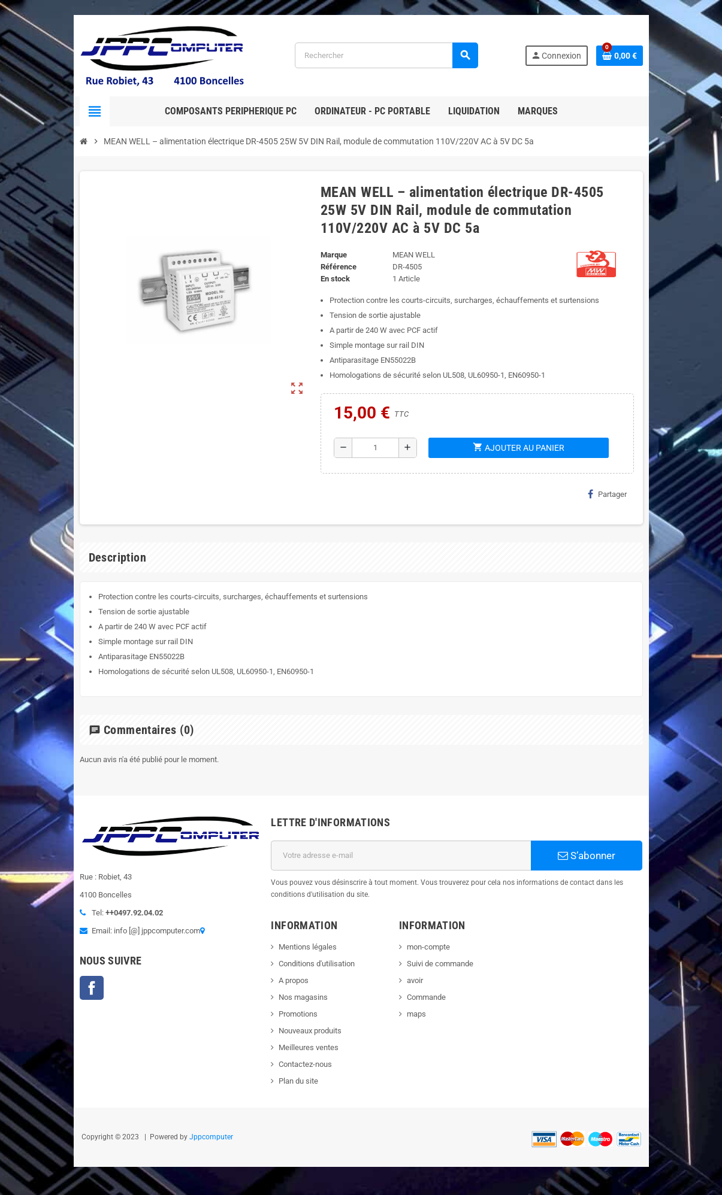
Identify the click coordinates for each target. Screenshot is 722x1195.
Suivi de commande (440, 963)
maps (416, 1013)
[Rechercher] (386, 55)
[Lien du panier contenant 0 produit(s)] (619, 56)
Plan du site (298, 1080)
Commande (426, 997)
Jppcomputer (211, 1137)
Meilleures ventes (309, 1047)
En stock (335, 278)
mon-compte (428, 946)
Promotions (298, 1013)
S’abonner (586, 856)
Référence (339, 266)
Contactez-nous (305, 1064)
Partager (607, 494)
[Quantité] (375, 447)
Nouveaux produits (310, 1030)
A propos (294, 980)
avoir (415, 980)
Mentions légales (308, 946)
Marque (334, 254)
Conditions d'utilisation (317, 963)
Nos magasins (303, 997)
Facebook (92, 988)
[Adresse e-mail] (401, 856)
